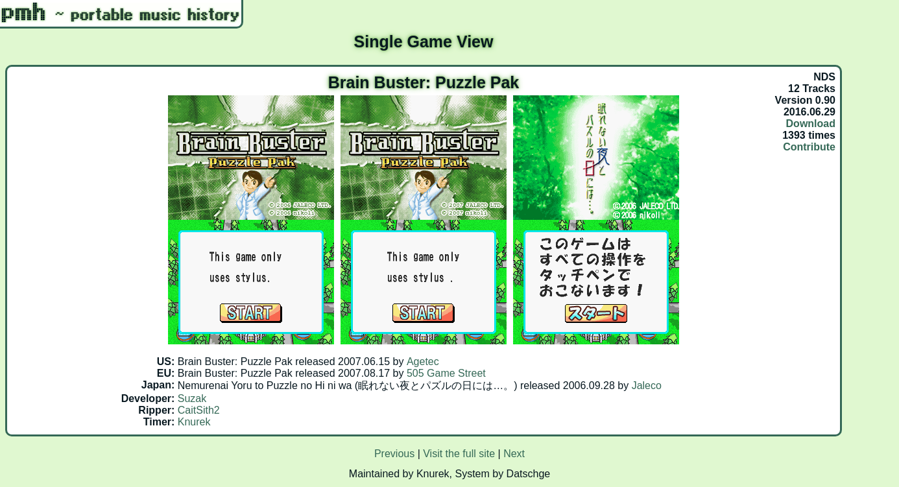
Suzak (192, 398)
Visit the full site (459, 453)
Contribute (809, 146)
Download (810, 123)
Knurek (194, 421)
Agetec (423, 361)
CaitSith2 (199, 410)
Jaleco (647, 385)
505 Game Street (446, 373)
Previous (394, 453)
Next (514, 453)
